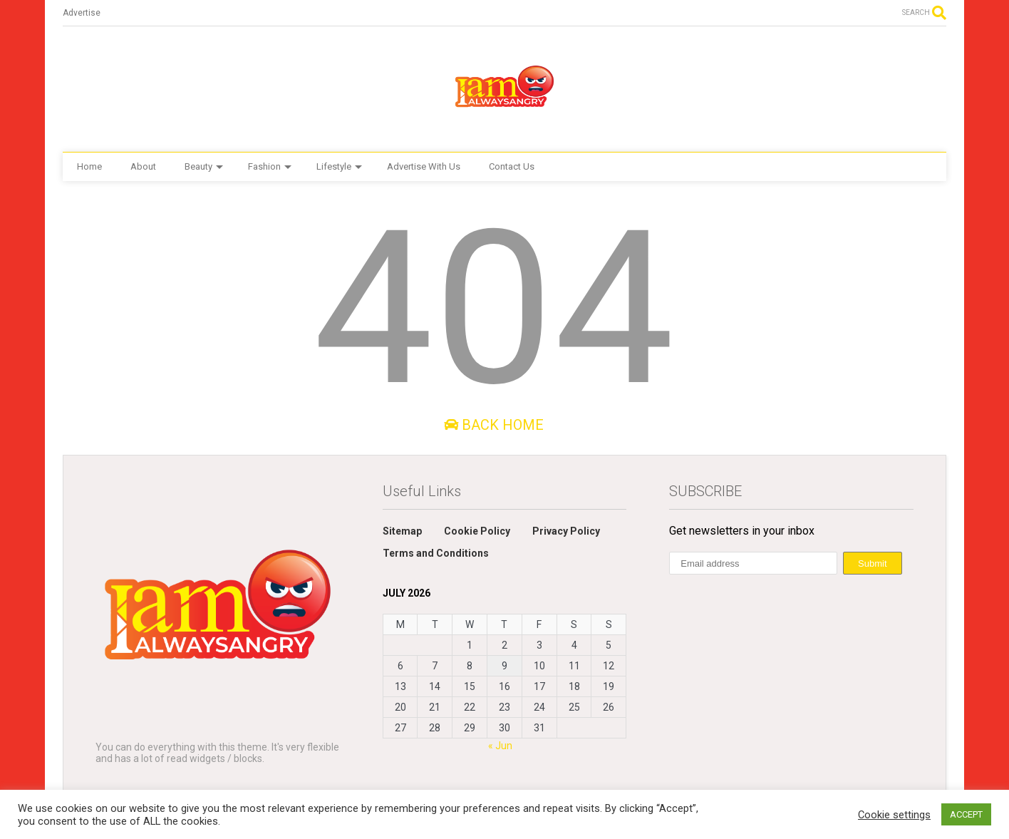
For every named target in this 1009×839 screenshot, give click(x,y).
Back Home (494, 424)
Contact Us (511, 166)
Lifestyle (339, 166)
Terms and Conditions (436, 553)
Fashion (269, 166)
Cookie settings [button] (894, 814)
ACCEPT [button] (966, 814)
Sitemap (402, 531)
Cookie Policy (477, 531)
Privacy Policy (566, 531)
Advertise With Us (423, 166)
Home (89, 166)
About (143, 166)
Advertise (81, 13)
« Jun (500, 745)
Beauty (204, 166)
